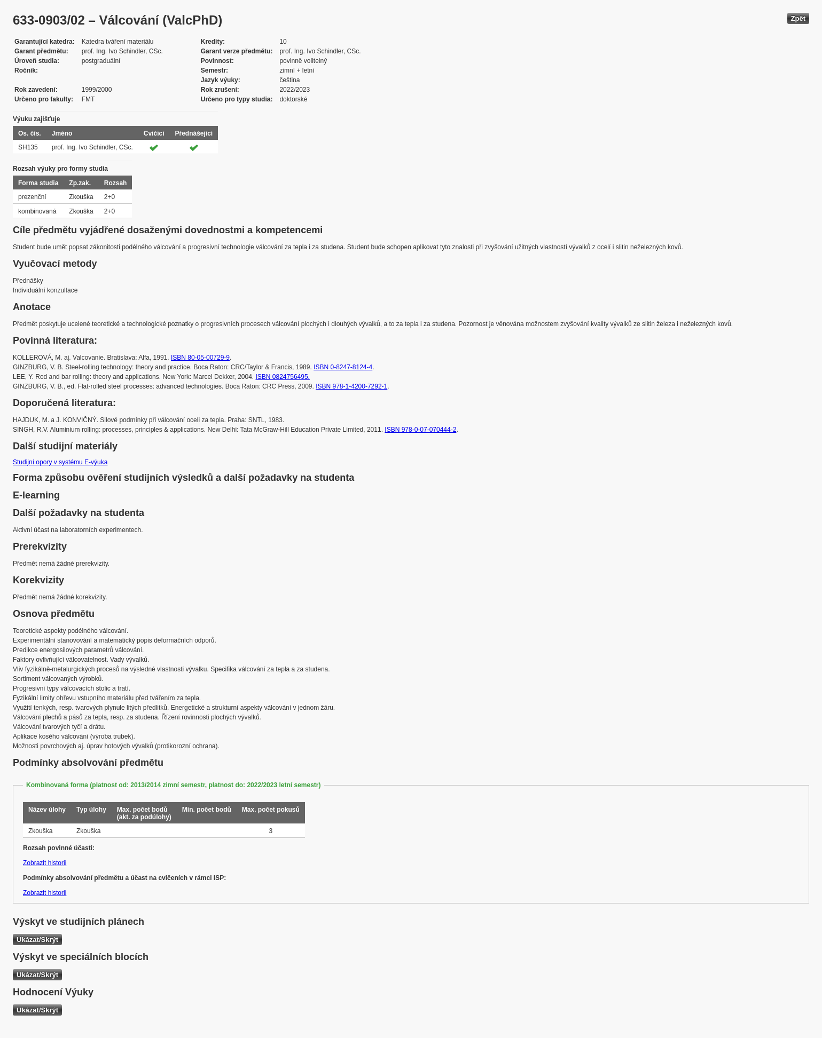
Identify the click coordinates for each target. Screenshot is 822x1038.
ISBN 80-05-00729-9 (200, 357)
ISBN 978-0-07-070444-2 (420, 429)
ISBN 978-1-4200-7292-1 (351, 386)
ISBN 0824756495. (283, 377)
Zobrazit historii (44, 863)
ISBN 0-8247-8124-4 (343, 367)
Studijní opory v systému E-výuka (60, 462)
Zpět (798, 18)
